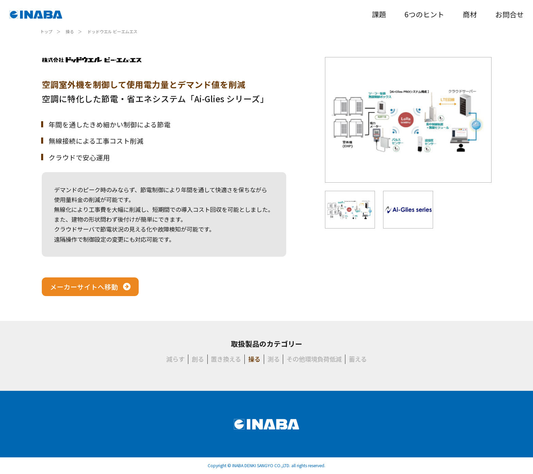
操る (70, 32)
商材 (470, 14)
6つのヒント (424, 14)
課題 (379, 14)
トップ (46, 32)
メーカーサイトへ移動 (84, 287)
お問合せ (509, 14)
